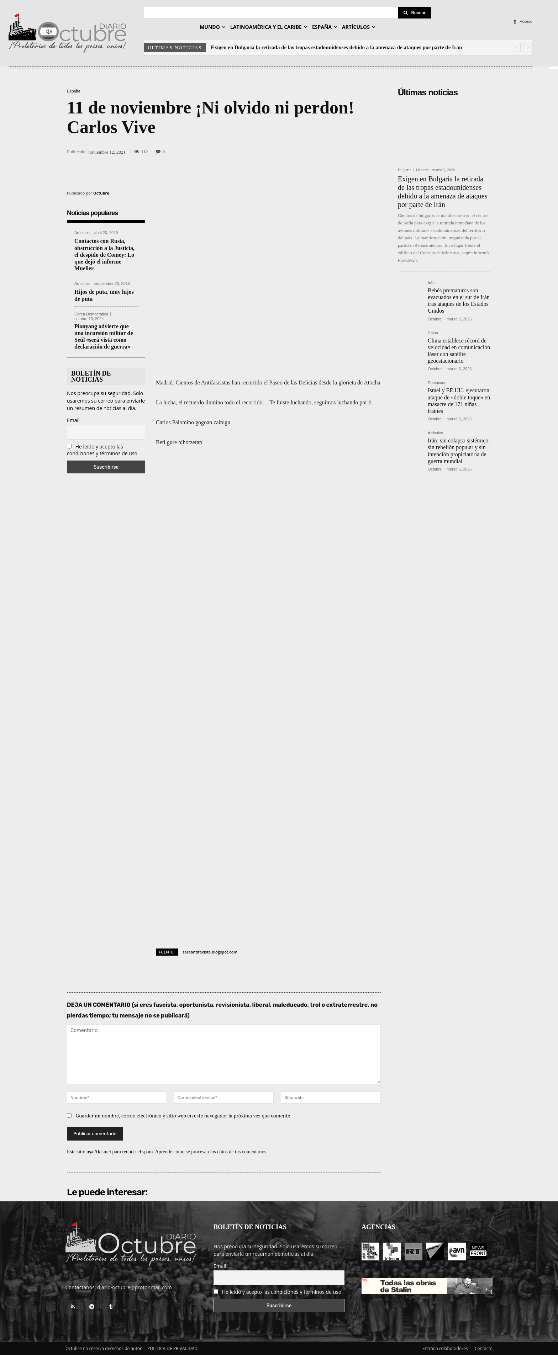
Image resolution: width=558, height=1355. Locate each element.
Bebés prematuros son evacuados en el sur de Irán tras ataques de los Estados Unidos (459, 300)
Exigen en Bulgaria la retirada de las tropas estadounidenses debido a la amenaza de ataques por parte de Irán (336, 47)
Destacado (437, 383)
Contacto (484, 1348)
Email (73, 420)
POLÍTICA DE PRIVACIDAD (172, 1348)
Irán (431, 283)
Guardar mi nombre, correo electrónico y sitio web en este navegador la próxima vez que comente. (184, 1115)
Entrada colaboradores (445, 1348)
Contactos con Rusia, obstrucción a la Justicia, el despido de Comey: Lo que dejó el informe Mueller (104, 254)
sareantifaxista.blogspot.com (210, 952)
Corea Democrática (91, 314)
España (73, 91)
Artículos (82, 233)
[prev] (516, 47)
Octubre (101, 193)
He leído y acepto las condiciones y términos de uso (102, 450)
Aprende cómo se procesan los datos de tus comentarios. (211, 1151)
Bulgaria (404, 170)
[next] (527, 47)
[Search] (414, 12)
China (433, 333)
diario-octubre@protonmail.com (134, 1287)
